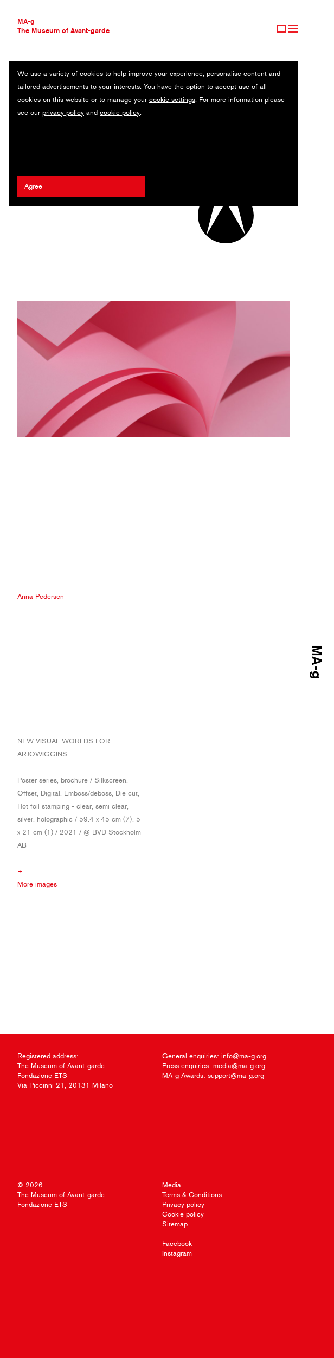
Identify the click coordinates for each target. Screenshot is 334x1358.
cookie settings (172, 99)
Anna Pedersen (40, 596)
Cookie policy (183, 1214)
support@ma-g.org (236, 1075)
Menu (293, 29)
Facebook (177, 1243)
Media (171, 1185)
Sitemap (175, 1224)
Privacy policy (183, 1204)
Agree (33, 186)
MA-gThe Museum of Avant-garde (63, 26)
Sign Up (281, 29)
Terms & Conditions (192, 1195)
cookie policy (120, 112)
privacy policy (63, 112)
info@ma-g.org (243, 1056)
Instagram (177, 1253)
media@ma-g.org (239, 1066)
